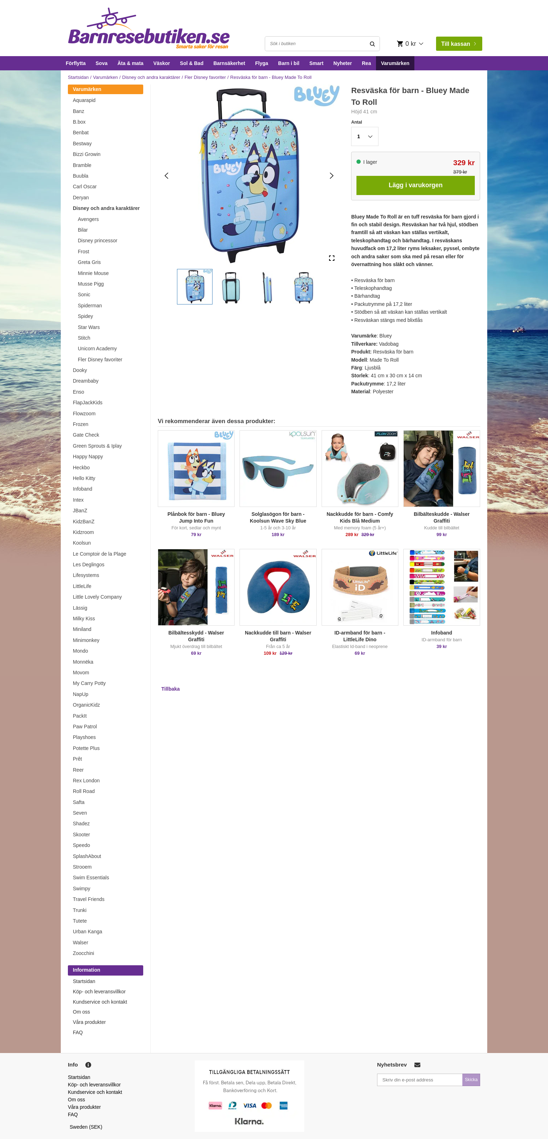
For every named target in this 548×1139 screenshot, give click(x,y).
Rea (366, 63)
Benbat (80, 132)
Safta (79, 802)
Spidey (85, 316)
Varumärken (395, 63)
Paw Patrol (85, 726)
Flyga (261, 63)
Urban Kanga (87, 931)
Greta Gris (89, 262)
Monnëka (83, 662)
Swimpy (81, 888)
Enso (78, 392)
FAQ (78, 1032)
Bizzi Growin (87, 154)
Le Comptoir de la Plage (99, 554)
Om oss (81, 1012)
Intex (78, 500)
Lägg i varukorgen (416, 185)
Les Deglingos (88, 564)
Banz (78, 111)
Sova (101, 63)
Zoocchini (83, 953)
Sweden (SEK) (86, 1127)
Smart (316, 63)
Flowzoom (84, 413)
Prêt (77, 759)
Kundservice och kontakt (100, 1002)
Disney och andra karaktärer (151, 77)
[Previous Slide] (166, 175)
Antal (356, 122)
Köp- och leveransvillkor (99, 991)
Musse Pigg (91, 284)
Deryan (81, 197)
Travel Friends (88, 899)
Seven (80, 813)
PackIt (80, 716)
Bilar (83, 230)
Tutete (80, 921)
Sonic (84, 294)
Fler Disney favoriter (205, 77)
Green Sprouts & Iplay (97, 446)
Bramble (82, 165)
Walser (80, 942)
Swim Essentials (91, 877)
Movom (81, 672)
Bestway (82, 143)
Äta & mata (130, 63)
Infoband (82, 489)
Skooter (81, 834)
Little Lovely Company (97, 597)
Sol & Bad (191, 63)
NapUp (80, 694)
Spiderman (90, 305)
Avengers (88, 219)
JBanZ (80, 510)
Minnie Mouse (93, 273)
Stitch (84, 338)
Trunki (79, 910)
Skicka (471, 1079)
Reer (78, 770)
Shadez (81, 823)
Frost (83, 251)
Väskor (162, 63)
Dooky (80, 370)
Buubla (80, 176)
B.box (79, 122)
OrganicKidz (86, 705)
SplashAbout (87, 856)
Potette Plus (86, 748)
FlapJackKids (87, 402)
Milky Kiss (84, 618)
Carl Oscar (85, 186)
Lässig (80, 608)
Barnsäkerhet (229, 63)
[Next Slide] (332, 175)
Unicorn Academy (97, 348)
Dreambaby (85, 381)
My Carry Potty (89, 683)
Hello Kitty (84, 478)
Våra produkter (89, 1022)
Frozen (80, 424)
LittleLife (82, 586)
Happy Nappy (88, 456)
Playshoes (84, 737)
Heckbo (81, 467)
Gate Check (86, 435)
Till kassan (458, 44)
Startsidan (78, 77)
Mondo (80, 651)
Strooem (82, 867)
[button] (195, 286)
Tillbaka (170, 689)
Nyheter (342, 63)
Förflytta (76, 63)
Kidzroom (83, 532)
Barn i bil (289, 63)
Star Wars (89, 327)
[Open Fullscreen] (332, 258)
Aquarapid (84, 100)
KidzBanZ (84, 521)
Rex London (86, 780)
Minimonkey (86, 640)
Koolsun (82, 543)
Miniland (82, 629)
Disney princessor (97, 240)
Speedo (81, 845)
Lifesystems (86, 575)
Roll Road (84, 791)
